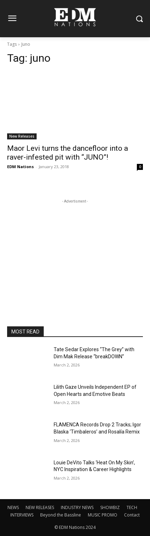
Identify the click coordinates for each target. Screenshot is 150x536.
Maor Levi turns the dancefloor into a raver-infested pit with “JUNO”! (67, 152)
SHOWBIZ (110, 507)
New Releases (21, 136)
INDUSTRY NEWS (77, 507)
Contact (132, 515)
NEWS (13, 507)
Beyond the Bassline (60, 515)
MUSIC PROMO (102, 515)
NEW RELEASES (40, 507)
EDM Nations (20, 166)
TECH (132, 507)
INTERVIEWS (21, 515)
